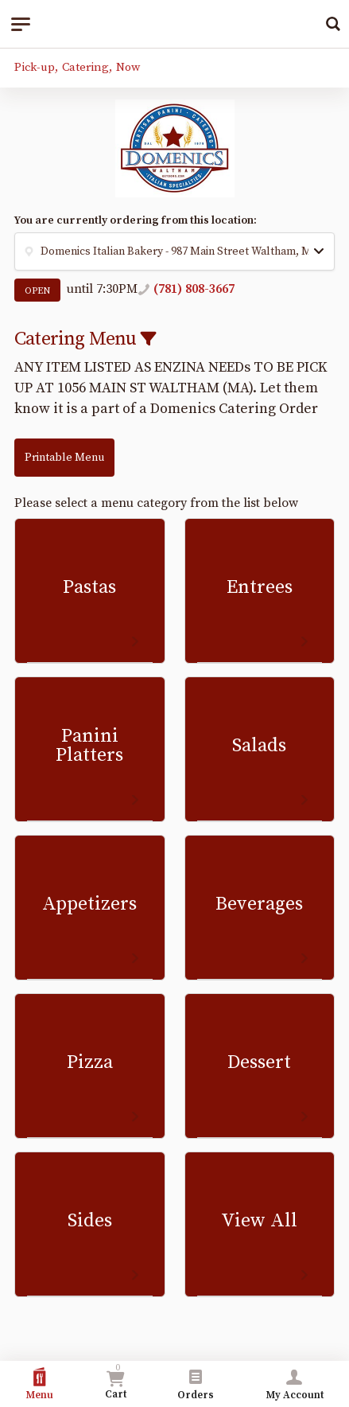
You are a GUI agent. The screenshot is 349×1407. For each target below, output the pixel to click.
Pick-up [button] (34, 67)
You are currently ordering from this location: (135, 220)
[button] (174, 251)
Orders (195, 1384)
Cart (115, 1381)
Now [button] (128, 67)
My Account (295, 1384)
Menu (39, 1384)
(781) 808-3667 (194, 289)
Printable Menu (64, 457)
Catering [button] (85, 67)
